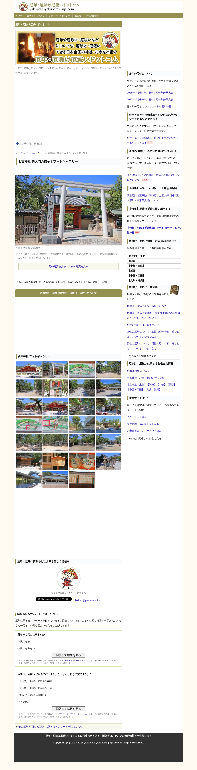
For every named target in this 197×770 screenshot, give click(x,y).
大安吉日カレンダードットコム (144, 430)
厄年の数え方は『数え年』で (143, 324)
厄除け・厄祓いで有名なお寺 (36, 688)
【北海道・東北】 (137, 384)
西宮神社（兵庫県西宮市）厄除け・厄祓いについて (68, 293)
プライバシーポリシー (59, 15)
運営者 (78, 15)
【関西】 (171, 384)
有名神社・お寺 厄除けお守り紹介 (146, 377)
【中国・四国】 (135, 389)
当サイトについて (35, 15)
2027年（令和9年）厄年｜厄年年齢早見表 (150, 99)
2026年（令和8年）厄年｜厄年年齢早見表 (150, 92)
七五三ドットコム (137, 417)
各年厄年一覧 (164, 106)
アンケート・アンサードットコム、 (74, 660)
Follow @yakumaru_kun (88, 600)
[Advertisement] (68, 324)
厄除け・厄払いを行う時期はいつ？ (146, 306)
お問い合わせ (92, 15)
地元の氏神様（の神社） (33, 695)
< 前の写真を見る (56, 266)
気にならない (27, 648)
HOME (19, 15)
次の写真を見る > (80, 266)
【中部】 (161, 384)
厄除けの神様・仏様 (138, 370)
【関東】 (152, 384)
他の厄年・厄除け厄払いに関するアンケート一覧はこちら (50, 726)
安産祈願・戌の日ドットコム (143, 423)
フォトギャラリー (35, 153)
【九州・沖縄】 (152, 389)
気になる (25, 641)
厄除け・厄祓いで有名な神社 (36, 681)
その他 (24, 702)
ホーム (19, 153)
